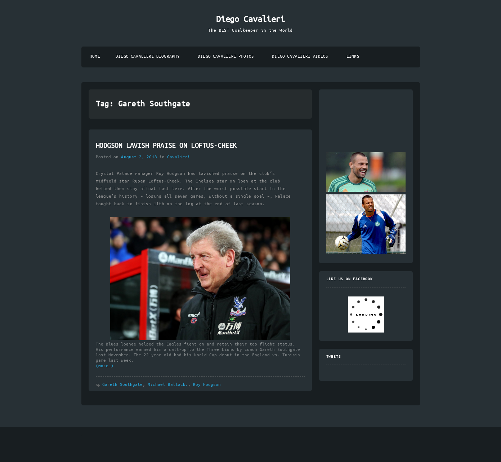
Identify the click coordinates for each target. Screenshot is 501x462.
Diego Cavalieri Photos (226, 56)
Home (95, 56)
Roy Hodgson (207, 384)
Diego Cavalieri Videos (300, 56)
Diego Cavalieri (250, 19)
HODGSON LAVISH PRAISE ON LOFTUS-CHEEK (166, 146)
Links (352, 56)
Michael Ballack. (168, 384)
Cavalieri (178, 157)
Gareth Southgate (122, 384)
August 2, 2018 (139, 157)
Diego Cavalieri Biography (148, 56)
